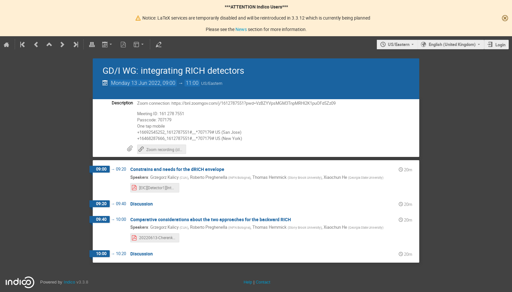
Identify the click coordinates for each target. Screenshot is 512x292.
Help (248, 282)
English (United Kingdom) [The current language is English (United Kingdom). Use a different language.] (452, 44)
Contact (263, 282)
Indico (69, 282)
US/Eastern (398, 44)
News (241, 29)
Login (500, 45)
